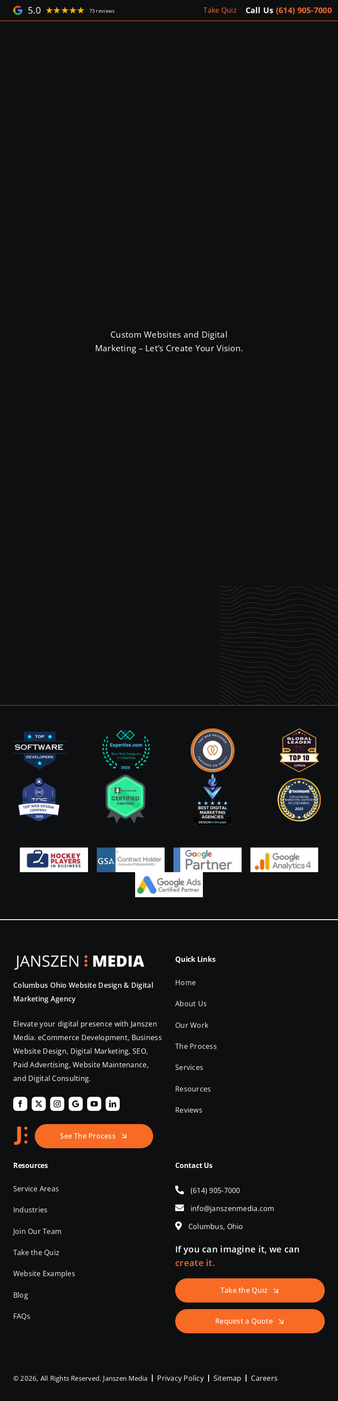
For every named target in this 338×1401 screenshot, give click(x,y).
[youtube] (94, 1104)
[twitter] (39, 1104)
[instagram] (57, 1104)
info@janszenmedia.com (233, 1208)
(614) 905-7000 (304, 10)
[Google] (76, 1104)
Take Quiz (220, 10)
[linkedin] (113, 1104)
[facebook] (20, 1104)
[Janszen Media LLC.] (79, 959)
